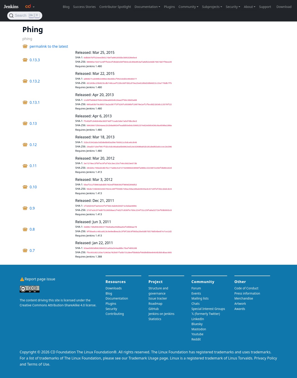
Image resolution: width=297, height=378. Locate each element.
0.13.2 (35, 81)
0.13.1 (35, 102)
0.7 (32, 250)
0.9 (32, 208)
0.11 (33, 165)
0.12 (33, 144)
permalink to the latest (49, 46)
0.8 (32, 229)
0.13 (33, 123)
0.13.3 (35, 59)
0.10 (33, 186)
